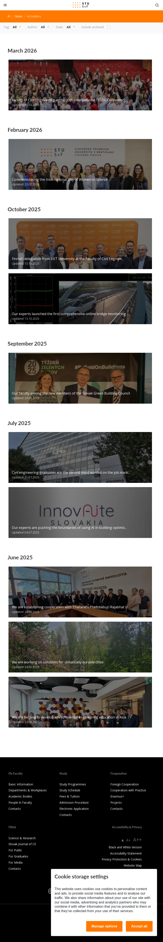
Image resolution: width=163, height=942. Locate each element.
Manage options (104, 926)
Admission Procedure (74, 802)
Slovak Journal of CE (22, 844)
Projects (116, 802)
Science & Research (22, 838)
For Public (15, 850)
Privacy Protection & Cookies (122, 859)
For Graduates (18, 856)
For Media (15, 862)
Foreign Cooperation (124, 784)
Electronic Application (74, 809)
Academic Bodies (20, 796)
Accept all (139, 926)
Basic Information (20, 784)
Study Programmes (72, 784)
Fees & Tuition (69, 796)
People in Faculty (20, 802)
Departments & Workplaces (27, 790)
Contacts (14, 809)
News (18, 16)
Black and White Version (125, 847)
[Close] (5, 5)
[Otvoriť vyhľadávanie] (157, 5)
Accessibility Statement (126, 853)
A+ (128, 840)
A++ (137, 839)
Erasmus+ (117, 796)
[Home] (9, 16)
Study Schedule (69, 790)
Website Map (133, 865)
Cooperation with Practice (128, 790)
